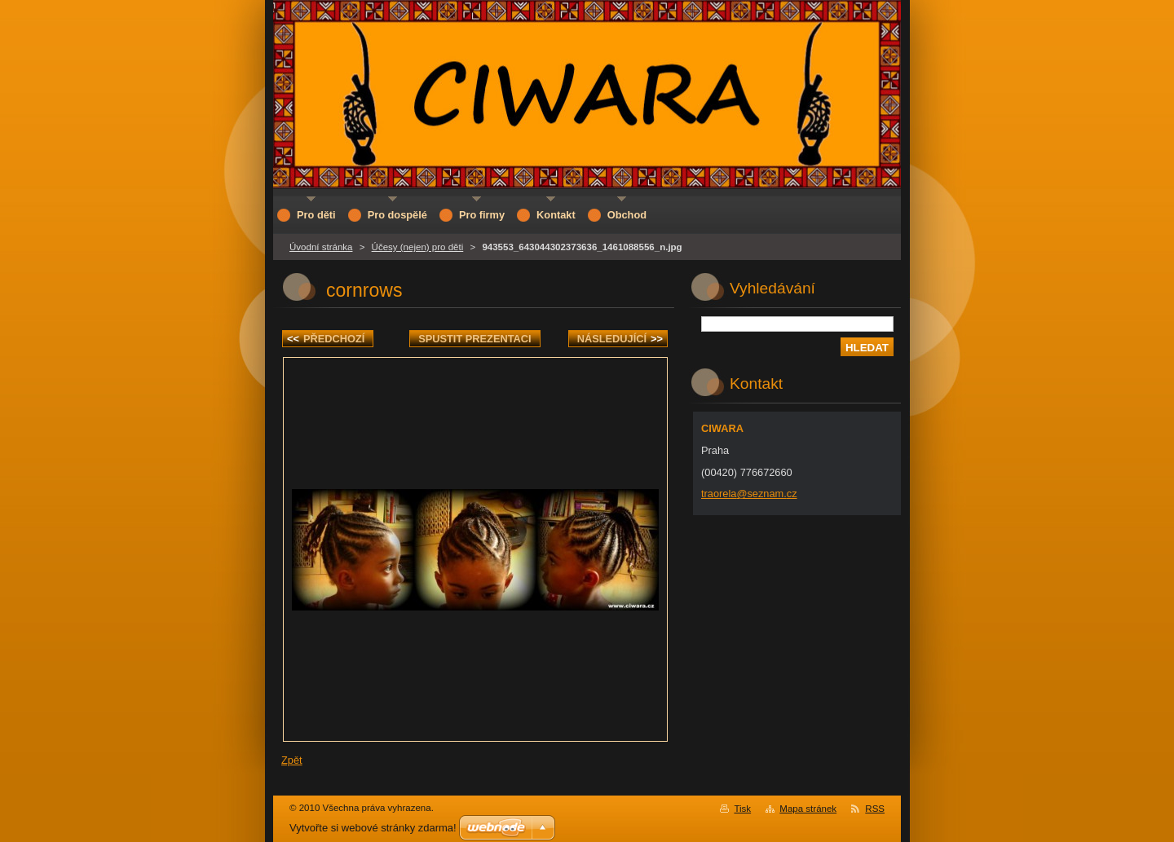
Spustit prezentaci (474, 339)
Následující (620, 339)
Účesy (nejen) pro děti (418, 247)
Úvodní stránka (320, 247)
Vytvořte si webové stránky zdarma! (373, 828)
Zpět (291, 760)
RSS (875, 808)
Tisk (742, 808)
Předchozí (325, 339)
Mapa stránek (807, 808)
